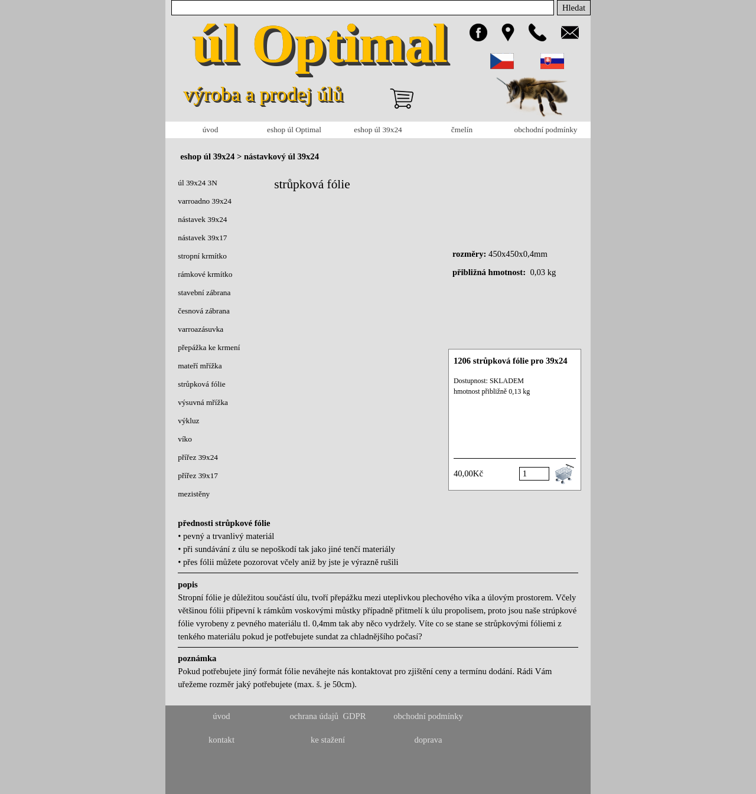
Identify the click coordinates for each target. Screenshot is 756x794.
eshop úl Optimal (294, 129)
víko (185, 438)
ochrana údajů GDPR (327, 716)
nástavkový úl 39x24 (281, 156)
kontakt (221, 739)
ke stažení (328, 739)
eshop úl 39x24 (378, 129)
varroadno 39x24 (205, 201)
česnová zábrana (204, 310)
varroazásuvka (200, 329)
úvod (211, 129)
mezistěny (194, 493)
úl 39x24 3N (197, 182)
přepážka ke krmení (209, 347)
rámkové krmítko (205, 274)
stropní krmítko (202, 255)
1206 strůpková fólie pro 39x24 (511, 360)
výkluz (188, 420)
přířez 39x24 (198, 457)
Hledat (573, 7)
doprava (428, 739)
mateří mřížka (199, 365)
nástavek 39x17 (202, 237)
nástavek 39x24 (202, 219)
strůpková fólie (201, 384)
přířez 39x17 (198, 475)
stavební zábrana (204, 292)
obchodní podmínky (546, 129)
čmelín (461, 129)
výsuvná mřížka (203, 402)
